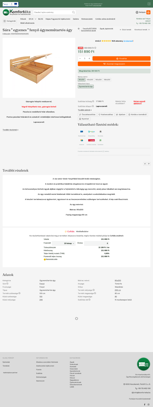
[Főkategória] (79, 29)
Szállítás (39, 373)
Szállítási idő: (84, 300)
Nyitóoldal (6, 362)
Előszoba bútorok (76, 384)
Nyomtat (84, 119)
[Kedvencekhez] (105, 115)
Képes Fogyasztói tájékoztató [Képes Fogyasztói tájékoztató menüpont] (58, 19)
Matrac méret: (83, 77)
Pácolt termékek (75, 373)
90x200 (118, 281)
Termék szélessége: (12, 293)
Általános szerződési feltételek (47, 362)
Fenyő (42, 284)
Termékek (6, 366)
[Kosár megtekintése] (148, 12)
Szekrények (74, 364)
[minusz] (80, 59)
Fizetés (38, 369)
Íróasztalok (74, 369)
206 (41, 300)
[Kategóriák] (9, 21)
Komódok (73, 366)
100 (41, 297)
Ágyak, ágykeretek (106, 28)
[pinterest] (148, 163)
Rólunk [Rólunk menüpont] (23, 19)
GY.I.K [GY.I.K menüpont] (31, 19)
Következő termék (141, 30)
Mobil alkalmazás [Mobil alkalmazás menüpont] (27, 23)
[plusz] (89, 59)
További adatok (85, 110)
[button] (114, 41)
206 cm (118, 290)
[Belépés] (140, 12)
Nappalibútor (74, 380)
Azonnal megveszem (114, 64)
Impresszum (40, 381)
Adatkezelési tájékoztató (45, 366)
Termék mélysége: (86, 290)
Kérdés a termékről (137, 115)
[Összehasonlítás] (87, 115)
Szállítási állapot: (86, 106)
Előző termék (125, 30)
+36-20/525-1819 (97, 5)
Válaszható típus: (84, 84)
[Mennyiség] (84, 59)
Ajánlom (120, 115)
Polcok (72, 375)
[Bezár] (149, 3)
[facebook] (145, 163)
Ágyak (72, 362)
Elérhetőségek (41, 377)
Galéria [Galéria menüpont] (76, 19)
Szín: (5, 284)
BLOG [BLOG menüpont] (40, 19)
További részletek (10, 130)
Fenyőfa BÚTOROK (89, 28)
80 (116, 297)
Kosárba (121, 58)
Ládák (72, 387)
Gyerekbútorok (75, 371)
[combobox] (54, 12)
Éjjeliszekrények (75, 382)
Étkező (72, 378)
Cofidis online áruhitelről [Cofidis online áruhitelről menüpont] (105, 19)
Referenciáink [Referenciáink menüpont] (87, 19)
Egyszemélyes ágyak (88, 30)
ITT (103, 151)
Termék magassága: (87, 293)
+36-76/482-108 (144, 23)
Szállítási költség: (86, 101)
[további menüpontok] (35, 19)
